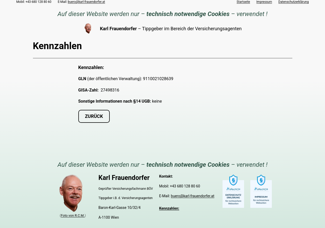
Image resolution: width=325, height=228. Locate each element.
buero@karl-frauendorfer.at (86, 2)
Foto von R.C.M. (73, 215)
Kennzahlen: (169, 208)
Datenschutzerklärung (293, 2)
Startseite (243, 2)
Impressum (264, 2)
